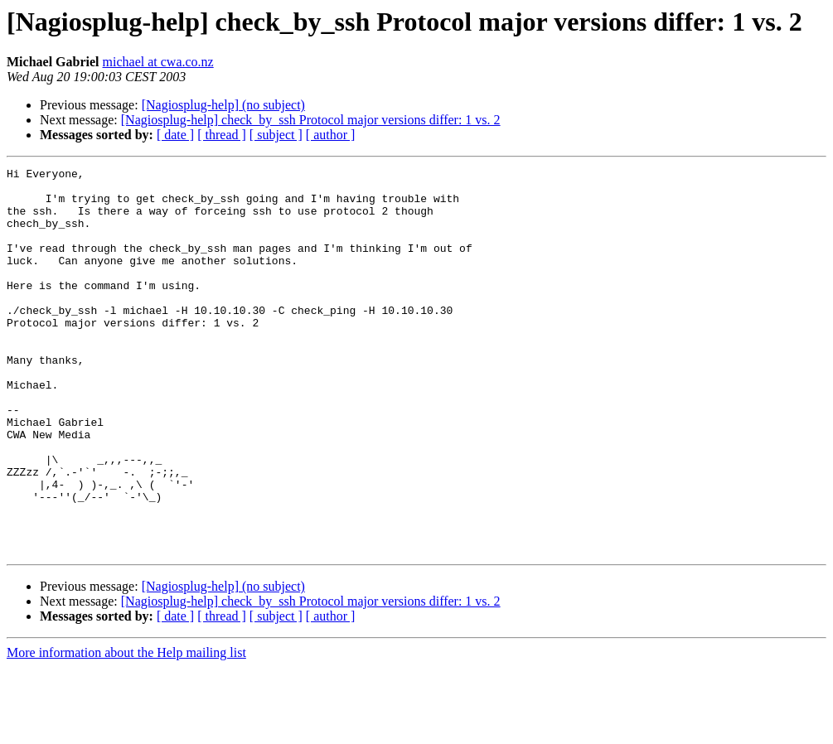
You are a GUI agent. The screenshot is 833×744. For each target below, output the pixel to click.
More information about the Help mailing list (126, 729)
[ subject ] (276, 135)
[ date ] (175, 135)
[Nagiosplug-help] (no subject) (223, 105)
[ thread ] (221, 135)
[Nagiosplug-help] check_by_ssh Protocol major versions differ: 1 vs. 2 (311, 120)
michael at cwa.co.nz (158, 62)
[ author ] (331, 135)
